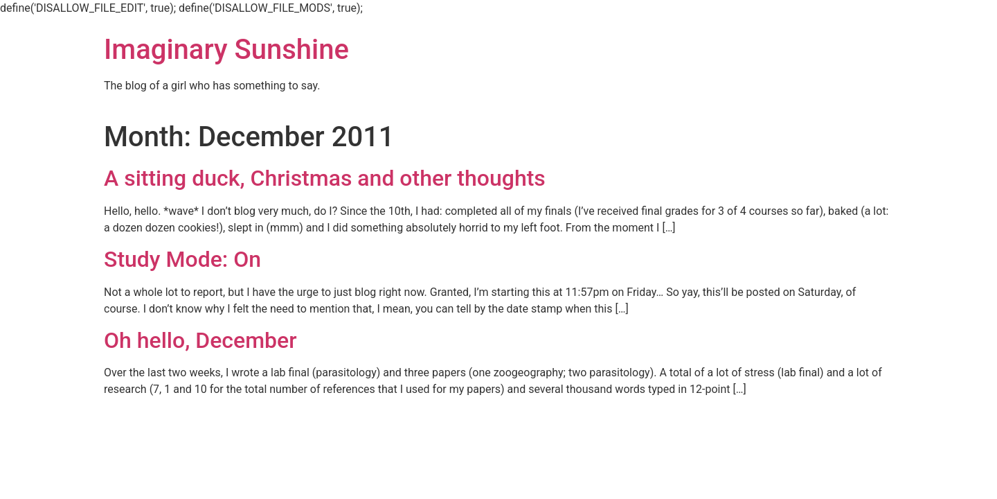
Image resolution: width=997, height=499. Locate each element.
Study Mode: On (182, 259)
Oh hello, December (200, 340)
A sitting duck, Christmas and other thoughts (325, 178)
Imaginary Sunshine (226, 49)
